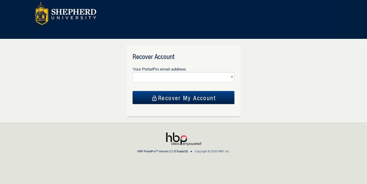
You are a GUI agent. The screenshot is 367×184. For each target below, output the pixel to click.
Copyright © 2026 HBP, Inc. (212, 151)
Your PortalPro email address (159, 69)
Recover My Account (183, 97)
